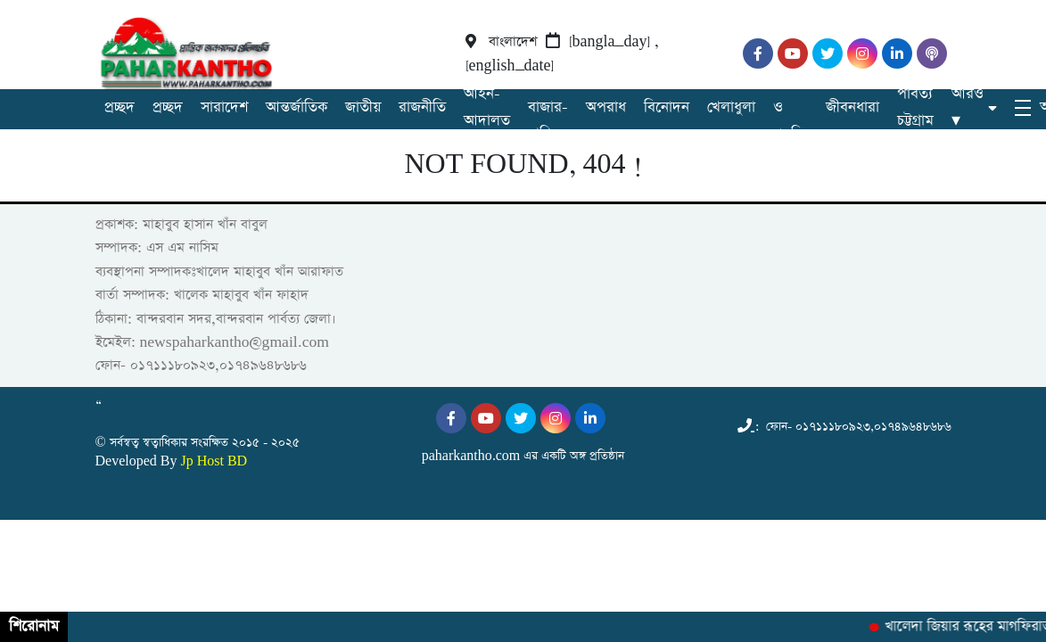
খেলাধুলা (731, 107)
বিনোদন (666, 107)
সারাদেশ (224, 107)
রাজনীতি (422, 107)
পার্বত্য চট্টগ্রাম (915, 107)
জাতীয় (363, 107)
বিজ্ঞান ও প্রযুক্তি (790, 107)
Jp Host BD (213, 461)
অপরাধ (606, 107)
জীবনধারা (852, 107)
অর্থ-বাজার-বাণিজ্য (548, 107)
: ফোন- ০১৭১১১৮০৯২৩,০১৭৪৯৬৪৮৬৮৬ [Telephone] (844, 426)
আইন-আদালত (487, 107)
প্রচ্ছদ (119, 107)
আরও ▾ (967, 107)
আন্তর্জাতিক (296, 107)
